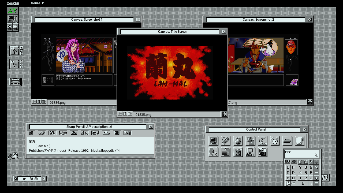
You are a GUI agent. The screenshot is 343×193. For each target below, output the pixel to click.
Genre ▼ (37, 3)
